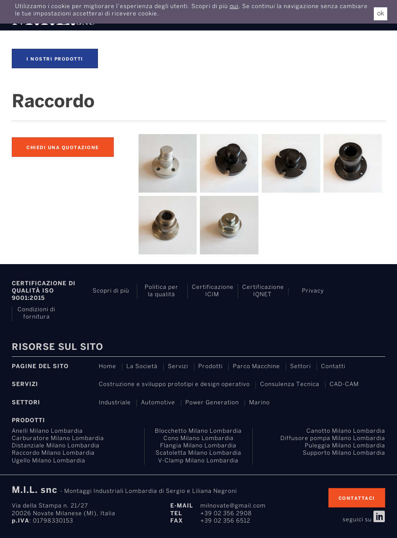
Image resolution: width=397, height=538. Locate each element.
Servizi (178, 366)
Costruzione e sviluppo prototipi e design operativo (174, 384)
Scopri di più (111, 291)
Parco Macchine (256, 366)
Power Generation (212, 403)
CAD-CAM (344, 384)
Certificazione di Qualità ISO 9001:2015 (44, 291)
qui (234, 6)
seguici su (364, 520)
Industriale (115, 403)
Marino (259, 403)
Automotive (158, 403)
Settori (300, 366)
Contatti (333, 366)
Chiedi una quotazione (62, 148)
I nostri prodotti (54, 59)
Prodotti (210, 366)
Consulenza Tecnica (289, 384)
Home (107, 366)
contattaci (356, 499)
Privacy (313, 291)
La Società (142, 366)
